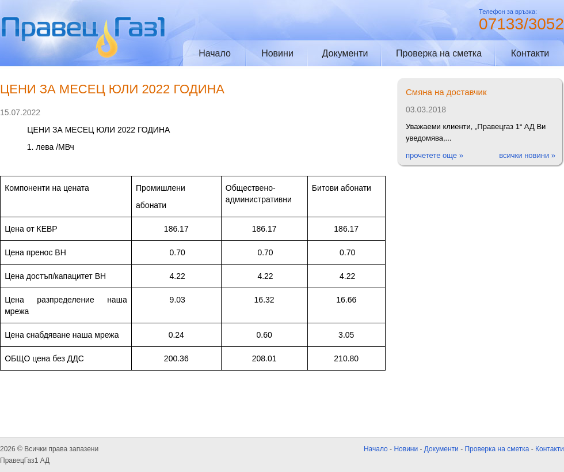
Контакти (530, 53)
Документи (345, 53)
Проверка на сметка (439, 53)
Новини (277, 53)
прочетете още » (434, 155)
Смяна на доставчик (446, 92)
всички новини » (527, 155)
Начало (215, 53)
